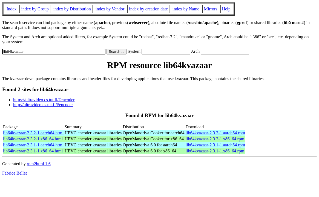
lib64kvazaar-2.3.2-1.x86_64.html (33, 139)
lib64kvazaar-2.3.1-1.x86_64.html (33, 151)
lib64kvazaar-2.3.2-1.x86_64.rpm (215, 139)
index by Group (34, 9)
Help (226, 9)
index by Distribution (72, 9)
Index (11, 9)
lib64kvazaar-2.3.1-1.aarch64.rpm (215, 145)
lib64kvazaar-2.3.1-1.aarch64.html (33, 145)
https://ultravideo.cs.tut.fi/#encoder (43, 99)
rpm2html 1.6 (39, 163)
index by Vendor (110, 9)
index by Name (186, 9)
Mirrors (210, 9)
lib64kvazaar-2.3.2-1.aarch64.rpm (215, 133)
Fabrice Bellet (14, 173)
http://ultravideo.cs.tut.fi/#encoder (43, 104)
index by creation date (148, 9)
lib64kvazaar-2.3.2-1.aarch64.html (33, 133)
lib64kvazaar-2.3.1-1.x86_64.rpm (215, 151)
